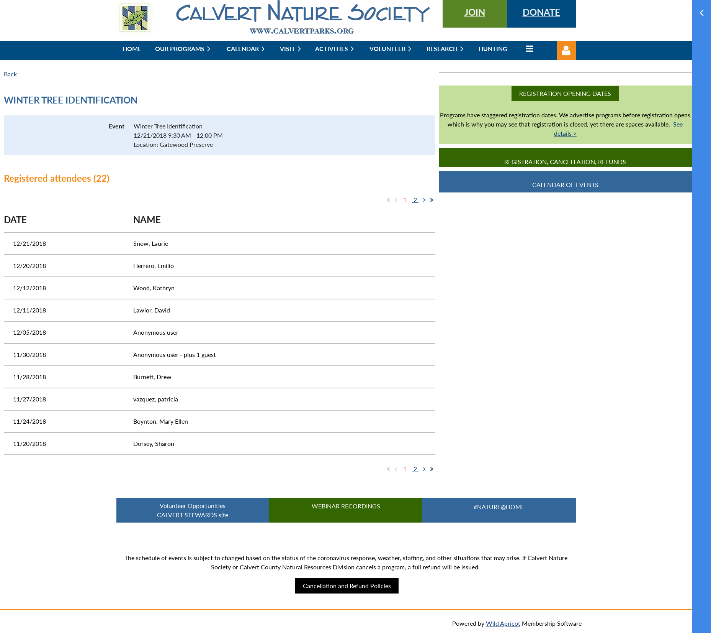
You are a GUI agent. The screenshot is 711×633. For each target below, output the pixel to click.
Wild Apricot (503, 623)
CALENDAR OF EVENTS (565, 184)
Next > (424, 199)
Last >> (432, 199)
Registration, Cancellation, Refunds (565, 161)
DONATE (541, 12)
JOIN (474, 12)
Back (10, 73)
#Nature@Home (499, 506)
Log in (566, 50)
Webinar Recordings (346, 506)
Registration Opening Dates (565, 93)
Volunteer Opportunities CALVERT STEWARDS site (192, 510)
